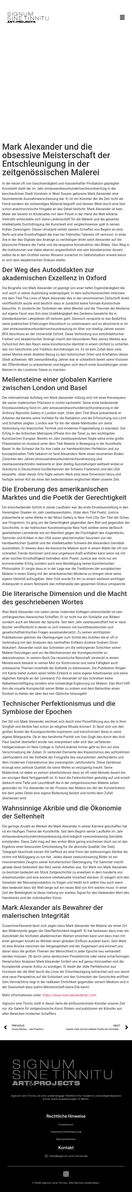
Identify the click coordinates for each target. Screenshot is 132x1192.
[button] (122, 17)
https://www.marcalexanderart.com (69, 995)
